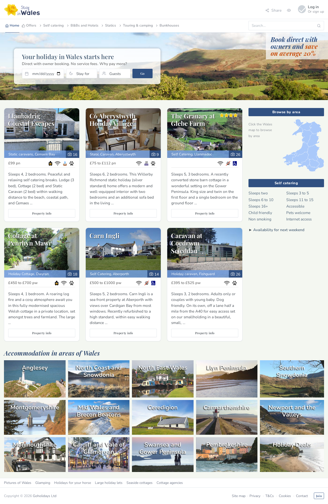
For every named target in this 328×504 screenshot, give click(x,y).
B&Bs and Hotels (82, 25)
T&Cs (269, 496)
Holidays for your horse (72, 482)
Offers (29, 25)
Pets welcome (298, 212)
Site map (239, 496)
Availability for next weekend (278, 229)
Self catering (51, 25)
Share (273, 10)
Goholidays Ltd (44, 496)
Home (12, 25)
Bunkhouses (167, 25)
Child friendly (260, 212)
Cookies (285, 496)
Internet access (299, 219)
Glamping (42, 482)
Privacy (254, 496)
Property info (42, 213)
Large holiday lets (109, 482)
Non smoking (259, 219)
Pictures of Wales (17, 482)
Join (319, 496)
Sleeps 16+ (258, 206)
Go (142, 73)
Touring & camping (136, 25)
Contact (302, 496)
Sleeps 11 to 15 (299, 199)
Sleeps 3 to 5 (297, 193)
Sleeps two (258, 193)
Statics (108, 25)
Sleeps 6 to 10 (260, 199)
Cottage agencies (170, 482)
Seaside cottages (139, 482)
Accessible (295, 206)
